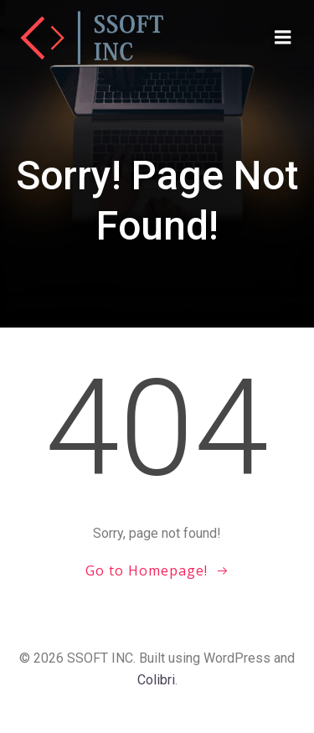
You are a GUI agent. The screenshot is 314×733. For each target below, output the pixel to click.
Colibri (156, 680)
